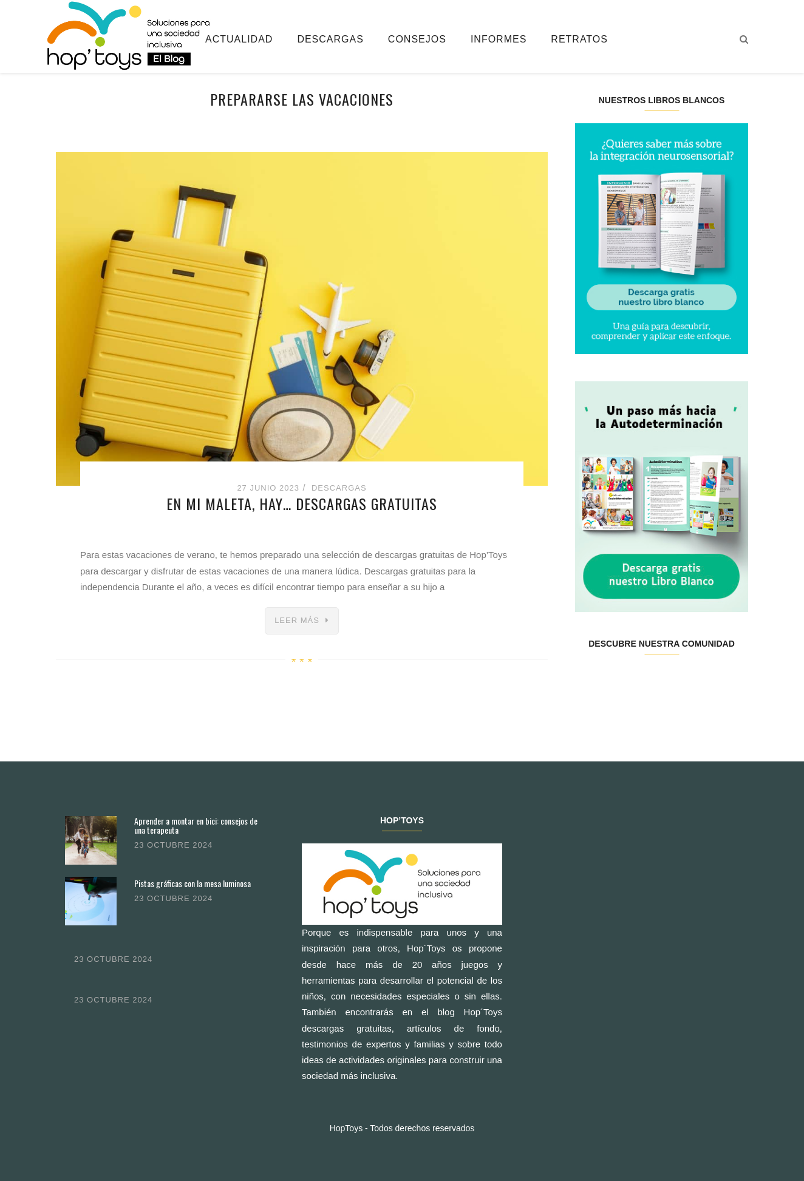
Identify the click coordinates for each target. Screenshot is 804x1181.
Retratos (579, 39)
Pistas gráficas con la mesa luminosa (192, 883)
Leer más (296, 620)
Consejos (417, 39)
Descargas (330, 39)
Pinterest (675, 682)
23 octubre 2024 (173, 844)
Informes (498, 39)
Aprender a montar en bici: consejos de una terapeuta (195, 825)
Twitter (618, 682)
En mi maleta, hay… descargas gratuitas (301, 503)
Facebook (589, 682)
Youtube (704, 682)
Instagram (647, 682)
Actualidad (239, 39)
